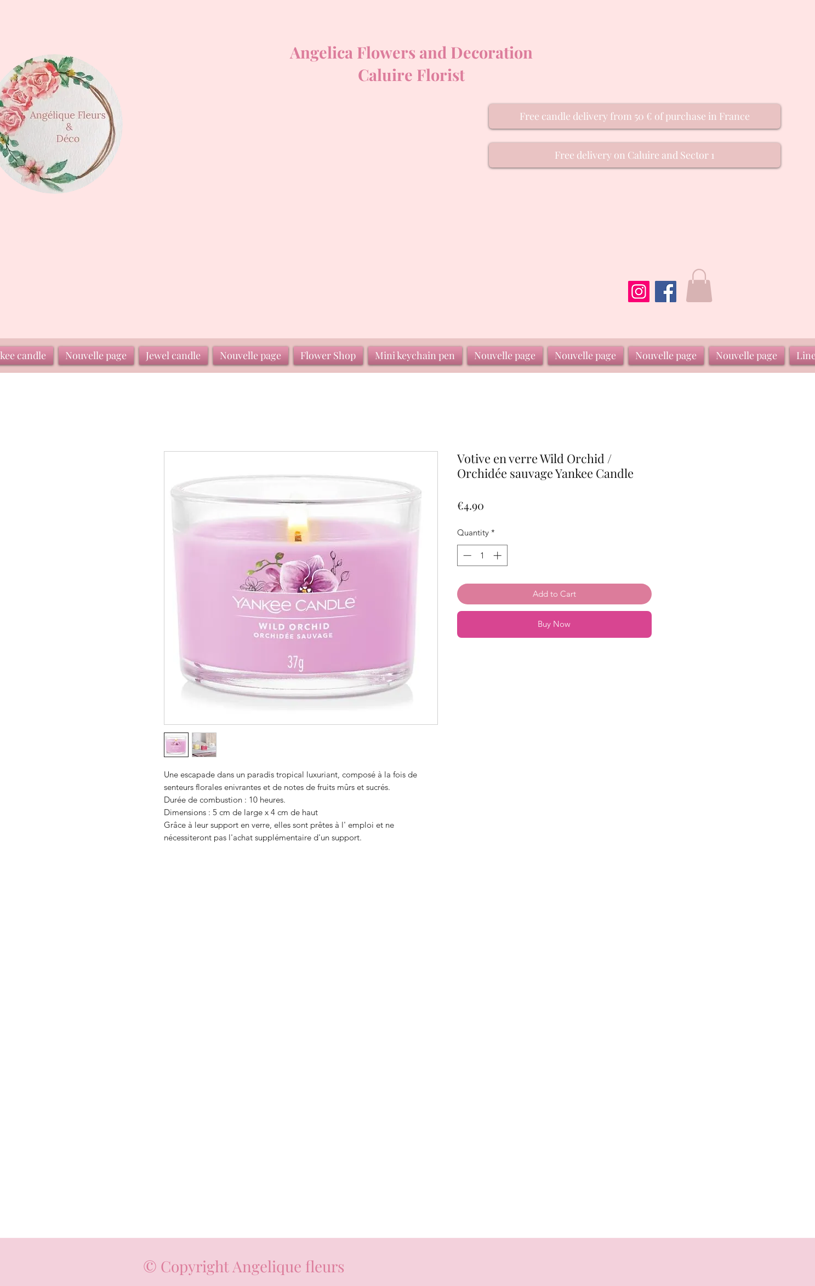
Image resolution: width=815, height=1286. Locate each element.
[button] (634, 116)
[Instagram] (638, 291)
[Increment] (498, 555)
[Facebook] (665, 291)
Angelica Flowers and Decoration (411, 52)
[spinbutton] (482, 555)
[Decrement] (466, 555)
